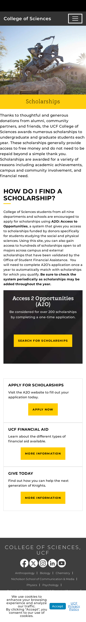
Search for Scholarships (43, 340)
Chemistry (63, 573)
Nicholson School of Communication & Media (42, 579)
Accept (57, 606)
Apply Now (43, 409)
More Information (43, 453)
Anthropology (25, 573)
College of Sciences (27, 18)
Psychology (50, 585)
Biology (45, 573)
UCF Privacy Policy (74, 606)
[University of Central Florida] (35, 5)
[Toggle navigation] (75, 18)
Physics (32, 585)
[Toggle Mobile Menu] (81, 5)
